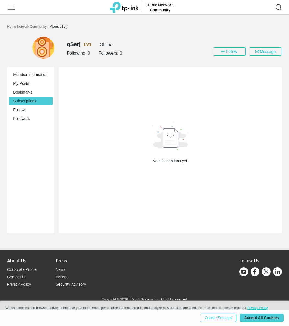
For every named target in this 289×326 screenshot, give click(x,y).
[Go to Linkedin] (277, 271)
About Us (16, 260)
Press (61, 260)
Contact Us (16, 276)
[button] (11, 7)
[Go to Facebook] (255, 271)
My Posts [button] (21, 83)
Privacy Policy (19, 284)
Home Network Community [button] (160, 7)
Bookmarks (22, 92)
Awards (62, 276)
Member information (30, 74)
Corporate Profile (22, 269)
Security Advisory (71, 284)
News (60, 269)
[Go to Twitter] (266, 272)
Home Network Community (27, 27)
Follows (19, 110)
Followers (21, 118)
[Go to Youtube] (243, 271)
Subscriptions (24, 101)
